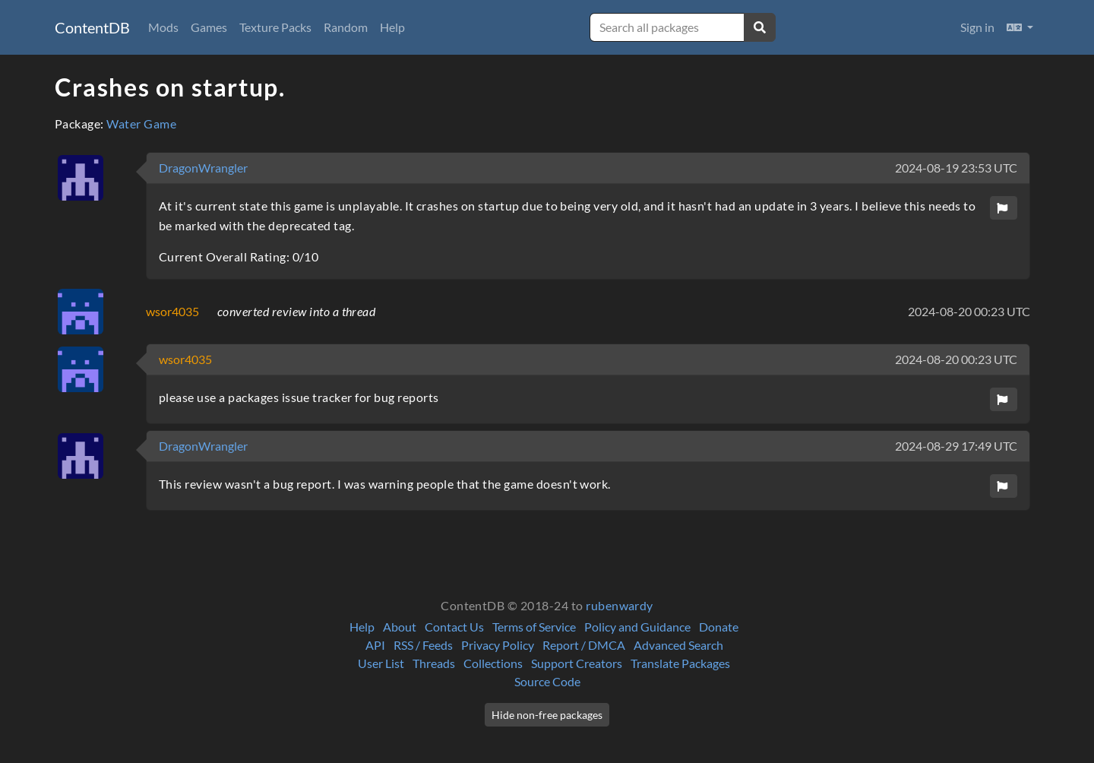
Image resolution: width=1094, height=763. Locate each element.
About (399, 626)
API (375, 645)
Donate (718, 626)
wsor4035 (172, 311)
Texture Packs (275, 27)
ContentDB (92, 27)
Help (392, 27)
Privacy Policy (497, 645)
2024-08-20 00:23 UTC (969, 311)
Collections (493, 663)
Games (209, 27)
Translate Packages (680, 663)
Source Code (547, 681)
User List (381, 663)
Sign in (977, 27)
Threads (434, 663)
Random (346, 27)
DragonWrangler (203, 167)
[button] (1020, 27)
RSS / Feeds (423, 645)
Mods (163, 27)
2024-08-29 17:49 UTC (956, 445)
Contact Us (454, 626)
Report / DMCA (583, 645)
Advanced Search (678, 645)
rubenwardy (619, 605)
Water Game (141, 123)
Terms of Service (534, 626)
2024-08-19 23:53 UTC (956, 167)
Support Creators (576, 663)
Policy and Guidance (637, 626)
